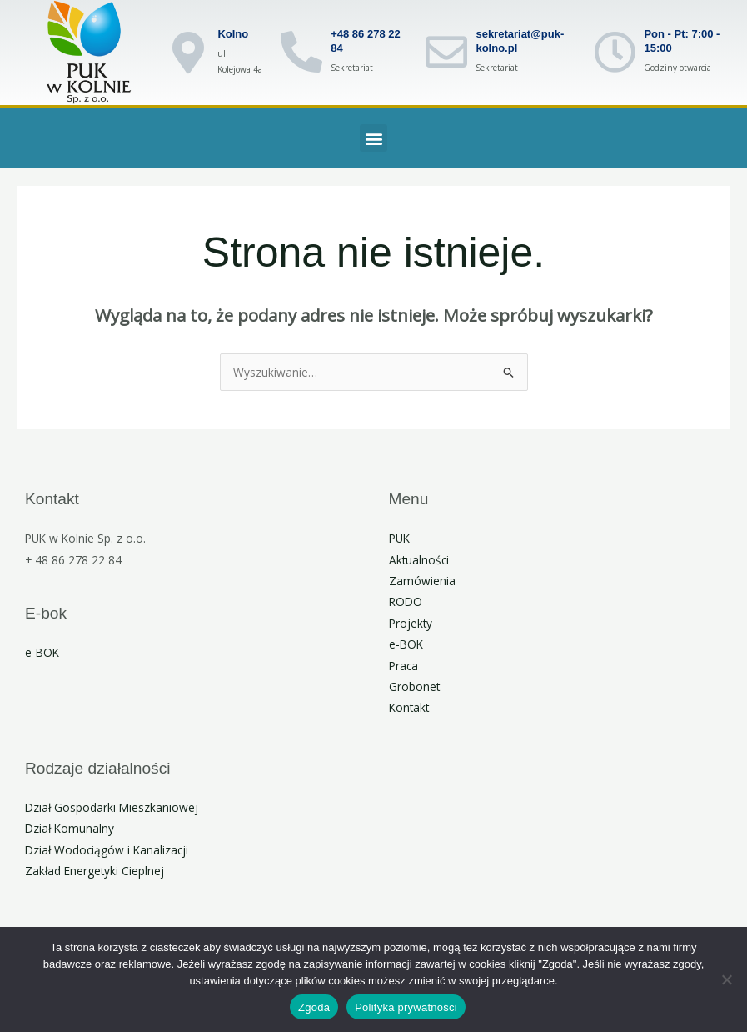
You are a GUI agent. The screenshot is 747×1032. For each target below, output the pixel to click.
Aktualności (419, 560)
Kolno (232, 34)
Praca (403, 666)
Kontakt (409, 707)
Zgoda (314, 1007)
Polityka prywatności (406, 1007)
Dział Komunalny (69, 828)
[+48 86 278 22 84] (301, 52)
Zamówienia (422, 581)
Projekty (410, 623)
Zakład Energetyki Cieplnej (94, 871)
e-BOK (42, 652)
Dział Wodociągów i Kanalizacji (106, 850)
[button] (373, 138)
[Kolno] (188, 52)
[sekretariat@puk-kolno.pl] (446, 52)
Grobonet (414, 686)
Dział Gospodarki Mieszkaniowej (111, 807)
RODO (405, 601)
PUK (399, 538)
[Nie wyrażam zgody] (726, 979)
